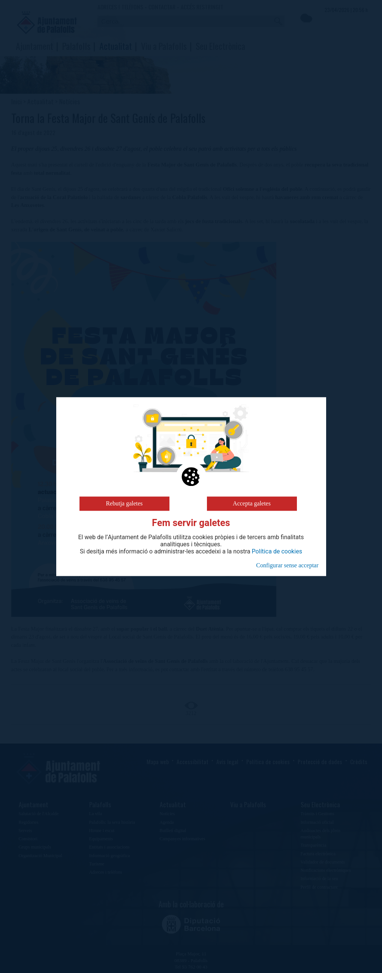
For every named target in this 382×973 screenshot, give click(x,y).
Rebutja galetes (124, 503)
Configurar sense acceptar (287, 565)
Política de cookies (277, 551)
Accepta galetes (252, 503)
